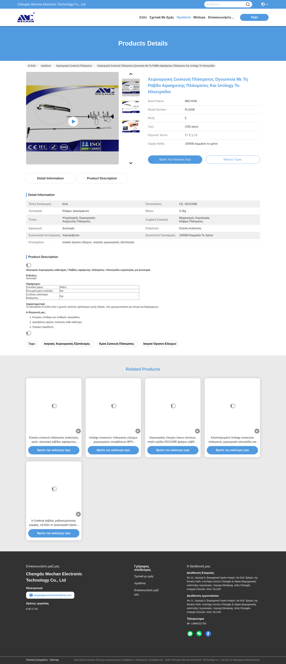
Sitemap (54, 659)
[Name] (248, 4)
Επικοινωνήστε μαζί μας (221, 17)
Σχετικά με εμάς (162, 17)
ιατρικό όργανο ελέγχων (159, 343)
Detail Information (50, 178)
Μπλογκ (199, 17)
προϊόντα (184, 17)
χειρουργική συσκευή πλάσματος (74, 65)
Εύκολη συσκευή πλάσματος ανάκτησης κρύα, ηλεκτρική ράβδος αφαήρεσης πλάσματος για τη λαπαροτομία (53, 440)
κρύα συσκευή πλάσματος (116, 343)
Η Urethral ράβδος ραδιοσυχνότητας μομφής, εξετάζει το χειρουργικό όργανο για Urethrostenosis (53, 523)
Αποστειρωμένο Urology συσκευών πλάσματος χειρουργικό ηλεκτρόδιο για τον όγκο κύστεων (232, 440)
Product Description (102, 178)
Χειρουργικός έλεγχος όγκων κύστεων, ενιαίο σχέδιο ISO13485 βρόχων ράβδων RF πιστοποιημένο (173, 440)
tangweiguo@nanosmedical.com (50, 595)
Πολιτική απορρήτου (37, 659)
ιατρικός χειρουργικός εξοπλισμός (67, 343)
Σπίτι (143, 17)
